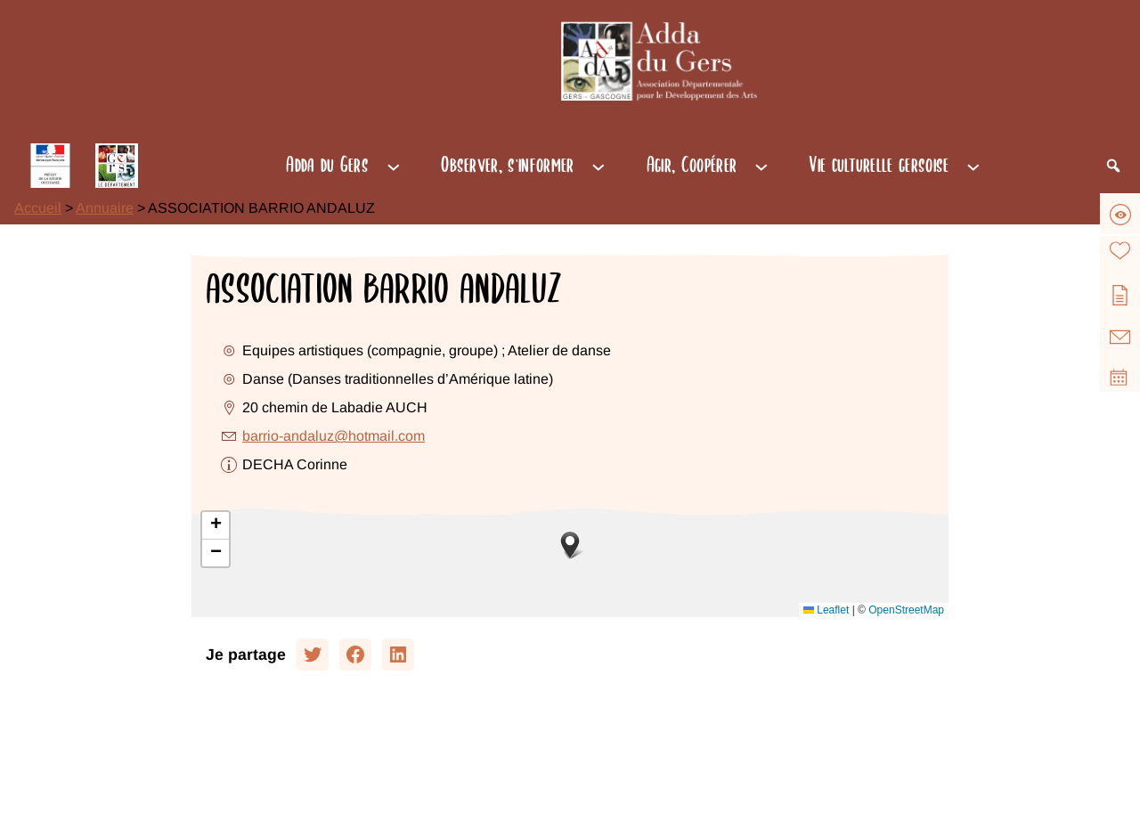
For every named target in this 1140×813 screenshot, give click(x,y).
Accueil (37, 207)
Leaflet (826, 610)
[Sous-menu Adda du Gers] (394, 166)
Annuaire (105, 207)
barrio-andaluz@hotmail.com (333, 435)
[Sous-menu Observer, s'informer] (598, 166)
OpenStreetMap (906, 610)
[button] (570, 545)
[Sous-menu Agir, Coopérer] (761, 166)
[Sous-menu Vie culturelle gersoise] (973, 166)
